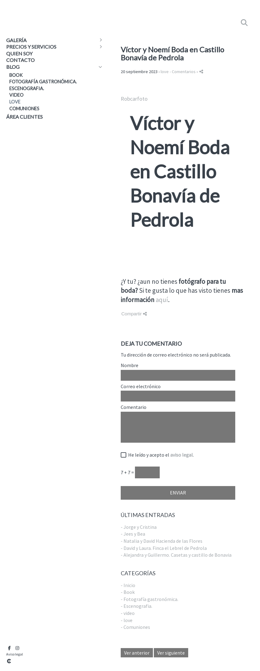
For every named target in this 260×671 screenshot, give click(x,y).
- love (126, 620)
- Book (128, 592)
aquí (162, 300)
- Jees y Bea (133, 534)
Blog (13, 67)
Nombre (129, 365)
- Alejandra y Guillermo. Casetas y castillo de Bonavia (176, 555)
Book (16, 75)
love (14, 101)
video (16, 95)
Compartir (134, 313)
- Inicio (128, 585)
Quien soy (19, 53)
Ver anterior (137, 653)
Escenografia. (26, 88)
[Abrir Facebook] (9, 648)
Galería (16, 40)
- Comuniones (135, 627)
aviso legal (181, 455)
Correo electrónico (141, 386)
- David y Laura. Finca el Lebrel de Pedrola (164, 548)
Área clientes (24, 117)
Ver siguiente (171, 653)
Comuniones (24, 108)
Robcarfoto (134, 98)
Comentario (133, 407)
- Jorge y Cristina (139, 527)
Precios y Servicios (31, 47)
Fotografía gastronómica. (43, 81)
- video (128, 613)
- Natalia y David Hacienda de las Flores (161, 541)
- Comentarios (183, 71)
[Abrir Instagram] (17, 648)
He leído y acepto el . (160, 455)
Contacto (20, 60)
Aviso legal (14, 654)
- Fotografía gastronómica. (149, 599)
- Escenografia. (136, 606)
